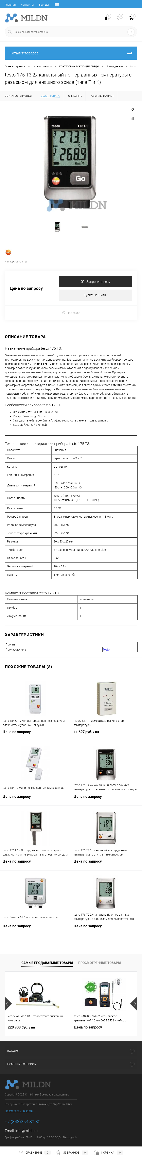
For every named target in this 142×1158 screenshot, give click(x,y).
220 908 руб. (21, 1027)
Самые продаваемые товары (47, 963)
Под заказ (71, 312)
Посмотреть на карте (19, 1110)
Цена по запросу (26, 288)
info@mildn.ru (26, 1131)
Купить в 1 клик (95, 295)
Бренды (44, 4)
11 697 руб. (106, 734)
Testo (106, 649)
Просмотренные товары (99, 963)
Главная (10, 4)
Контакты (27, 4)
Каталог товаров (71, 53)
